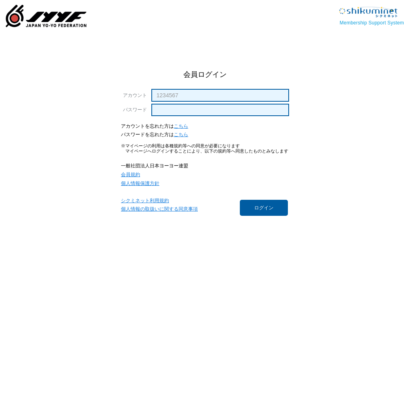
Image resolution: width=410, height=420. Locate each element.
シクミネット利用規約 (145, 200)
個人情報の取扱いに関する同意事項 (159, 209)
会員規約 (130, 174)
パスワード (135, 110)
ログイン (263, 208)
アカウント (135, 95)
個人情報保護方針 (140, 183)
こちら (181, 126)
